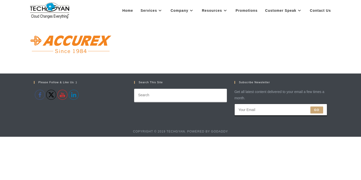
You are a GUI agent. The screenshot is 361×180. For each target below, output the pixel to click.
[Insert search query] (180, 139)
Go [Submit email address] (316, 153)
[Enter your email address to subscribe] (280, 153)
